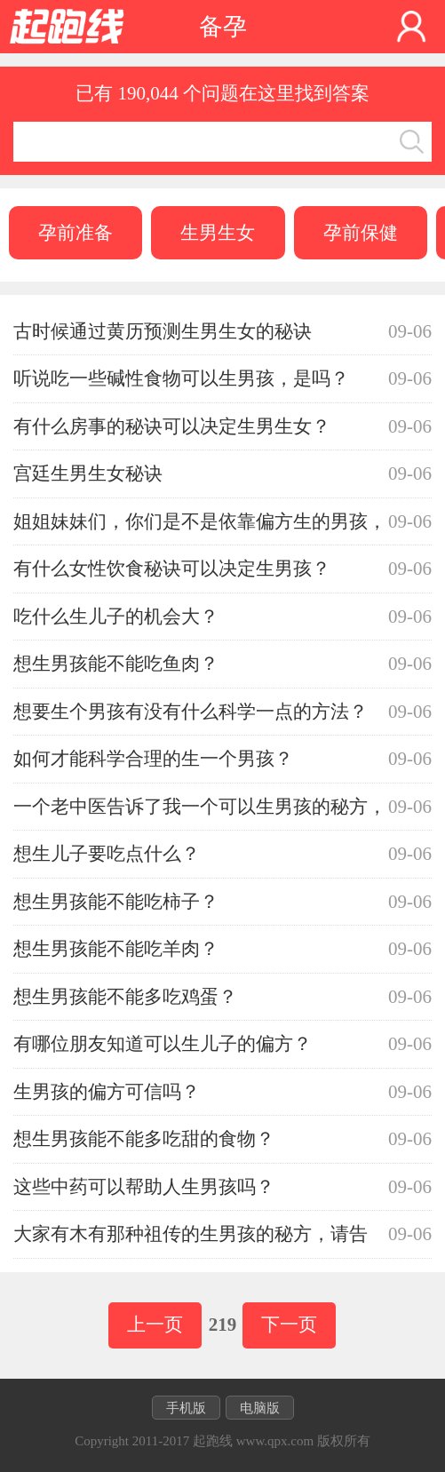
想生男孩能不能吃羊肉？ (116, 948)
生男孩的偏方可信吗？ (106, 1091)
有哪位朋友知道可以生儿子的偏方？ (162, 1043)
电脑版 (260, 1408)
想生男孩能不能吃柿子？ (116, 901)
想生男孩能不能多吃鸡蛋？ (125, 996)
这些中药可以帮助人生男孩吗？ (143, 1186)
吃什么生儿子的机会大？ (116, 616)
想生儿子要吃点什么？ (106, 853)
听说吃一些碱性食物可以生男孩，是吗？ (181, 378)
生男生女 (217, 232)
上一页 (155, 1324)
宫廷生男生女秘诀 (88, 473)
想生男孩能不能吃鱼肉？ (116, 663)
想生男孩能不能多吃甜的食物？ (143, 1139)
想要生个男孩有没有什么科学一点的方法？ (190, 711)
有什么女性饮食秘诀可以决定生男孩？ (171, 568)
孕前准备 (75, 232)
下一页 (289, 1324)
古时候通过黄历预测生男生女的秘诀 (162, 331)
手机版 (186, 1408)
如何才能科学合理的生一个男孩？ (153, 758)
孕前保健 (360, 232)
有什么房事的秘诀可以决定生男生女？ (171, 426)
